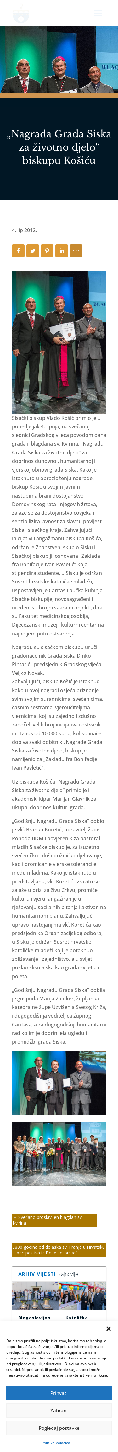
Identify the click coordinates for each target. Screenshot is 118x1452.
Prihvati (59, 1393)
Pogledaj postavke (59, 1428)
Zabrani (59, 1410)
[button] (108, 1328)
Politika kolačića (56, 1443)
